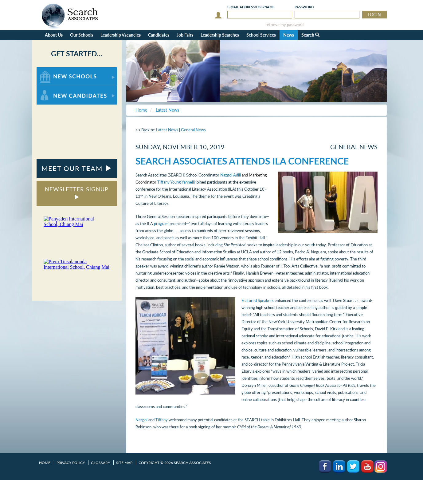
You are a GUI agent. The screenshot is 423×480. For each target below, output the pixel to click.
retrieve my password (284, 24)
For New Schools (53, 70)
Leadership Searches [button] (220, 35)
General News (193, 129)
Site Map (124, 462)
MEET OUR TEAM (76, 168)
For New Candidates (56, 89)
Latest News (167, 129)
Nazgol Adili (230, 175)
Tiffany (161, 419)
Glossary (100, 462)
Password (304, 7)
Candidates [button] (158, 35)
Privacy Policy (71, 462)
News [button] (288, 35)
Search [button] (310, 35)
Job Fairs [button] (185, 35)
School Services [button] (261, 35)
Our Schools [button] (81, 35)
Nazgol (141, 419)
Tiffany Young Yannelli (176, 182)
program (161, 223)
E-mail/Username (250, 7)
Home (44, 462)
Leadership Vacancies (120, 35)
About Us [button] (54, 35)
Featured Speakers (257, 300)
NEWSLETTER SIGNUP (76, 193)
